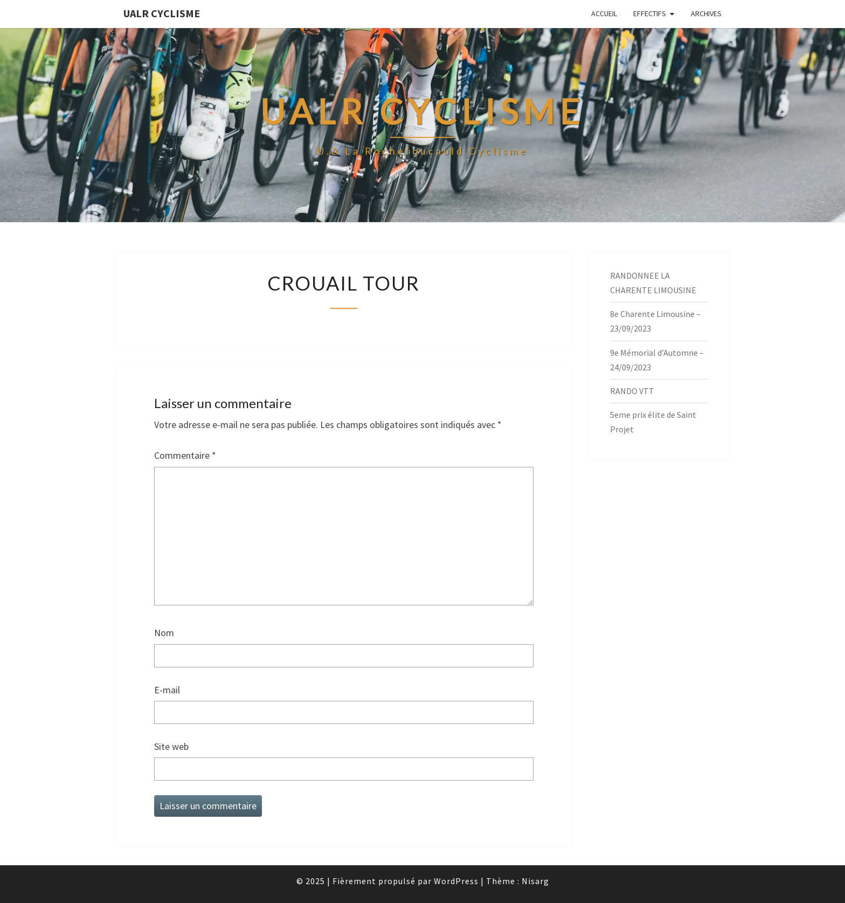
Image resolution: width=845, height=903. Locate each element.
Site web (171, 746)
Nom (164, 632)
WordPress (456, 881)
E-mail (167, 690)
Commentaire (185, 455)
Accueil (604, 13)
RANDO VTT (632, 390)
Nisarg (535, 881)
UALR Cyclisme (161, 13)
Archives (706, 13)
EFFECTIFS (649, 13)
